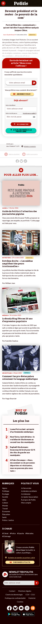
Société (5, 497)
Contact (12, 591)
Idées (4, 500)
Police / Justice (8, 520)
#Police (13, 533)
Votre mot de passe (11, 113)
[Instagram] (27, 608)
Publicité (31, 598)
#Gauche (20, 533)
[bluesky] (15, 608)
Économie (6, 511)
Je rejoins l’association (29, 497)
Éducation (6, 514)
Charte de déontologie (14, 594)
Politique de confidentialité (15, 598)
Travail (5, 508)
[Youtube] (21, 608)
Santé (4, 517)
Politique (5, 491)
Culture (5, 503)
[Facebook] (9, 608)
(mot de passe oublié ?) (29, 113)
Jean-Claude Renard (9, 35)
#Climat (5, 533)
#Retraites (29, 533)
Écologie (5, 494)
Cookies (20, 602)
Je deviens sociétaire (29, 491)
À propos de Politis (28, 500)
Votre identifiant (10, 105)
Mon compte (26, 503)
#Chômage (6, 536)
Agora (4, 488)
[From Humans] (33, 608)
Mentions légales (24, 591)
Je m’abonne (25, 494)
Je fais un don (26, 488)
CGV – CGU (30, 594)
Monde (5, 505)
